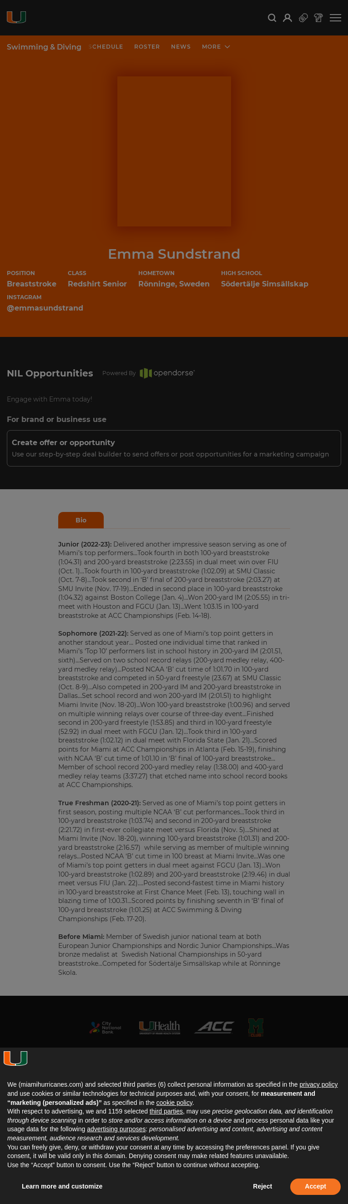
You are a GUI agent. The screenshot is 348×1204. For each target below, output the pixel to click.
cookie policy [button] (174, 1102)
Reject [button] (262, 1186)
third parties (166, 1111)
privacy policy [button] (318, 1084)
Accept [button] (315, 1186)
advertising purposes (116, 1129)
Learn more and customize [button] (62, 1186)
